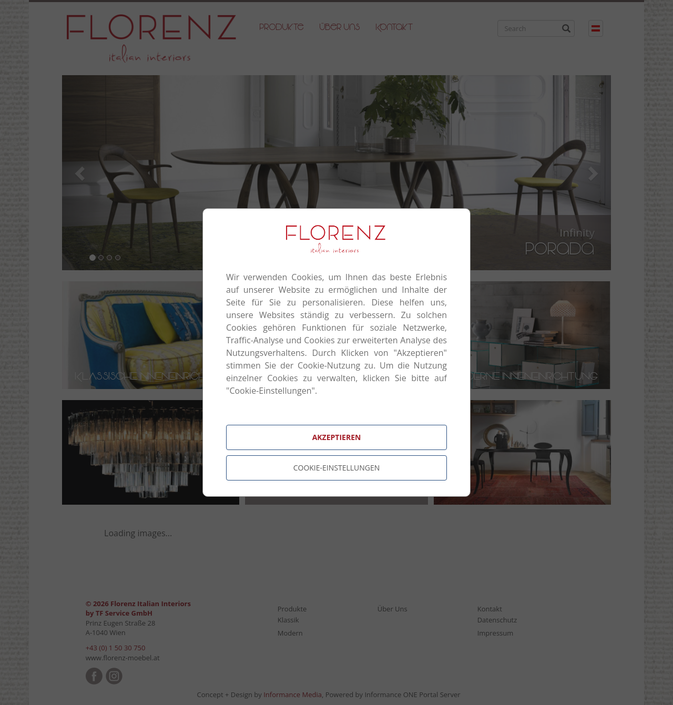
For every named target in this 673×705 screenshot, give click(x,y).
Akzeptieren (336, 437)
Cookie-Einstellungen (336, 468)
